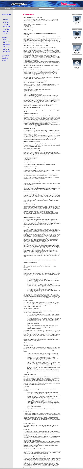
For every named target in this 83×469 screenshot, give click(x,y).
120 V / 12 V (6, 33)
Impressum (5, 58)
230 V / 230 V (6, 28)
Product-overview (6, 14)
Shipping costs (6, 55)
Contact (4, 60)
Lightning (4, 37)
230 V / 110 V (6, 26)
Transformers (5, 19)
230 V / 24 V (6, 22)
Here (54, 260)
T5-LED (5, 46)
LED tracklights (7, 41)
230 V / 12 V (6, 21)
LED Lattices (6, 42)
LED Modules (6, 51)
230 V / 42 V (6, 24)
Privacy (4, 57)
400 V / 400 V (6, 31)
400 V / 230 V (6, 29)
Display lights (6, 44)
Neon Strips (6, 39)
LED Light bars (7, 49)
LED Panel (6, 48)
